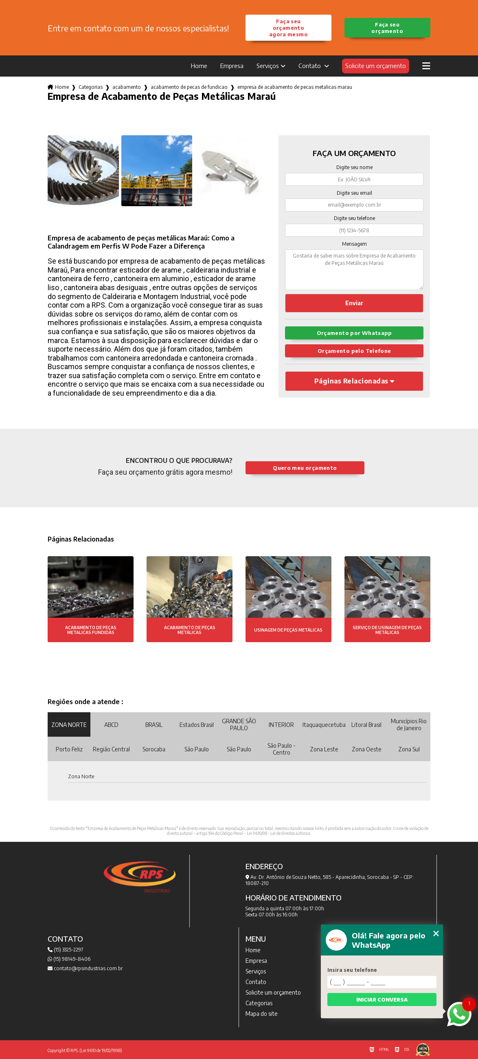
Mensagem (354, 244)
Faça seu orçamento (387, 27)
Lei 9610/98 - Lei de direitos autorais (278, 833)
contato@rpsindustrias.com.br (85, 968)
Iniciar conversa (382, 1000)
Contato (310, 65)
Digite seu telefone (354, 218)
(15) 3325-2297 (65, 950)
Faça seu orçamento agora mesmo (288, 27)
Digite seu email (354, 193)
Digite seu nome (354, 167)
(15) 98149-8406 (69, 959)
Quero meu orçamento (305, 468)
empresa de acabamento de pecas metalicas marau (294, 87)
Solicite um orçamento (375, 65)
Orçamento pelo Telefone (354, 351)
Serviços (268, 65)
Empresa (231, 65)
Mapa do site (262, 1013)
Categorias (91, 87)
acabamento (126, 87)
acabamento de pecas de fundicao (189, 87)
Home (199, 65)
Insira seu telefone (352, 970)
